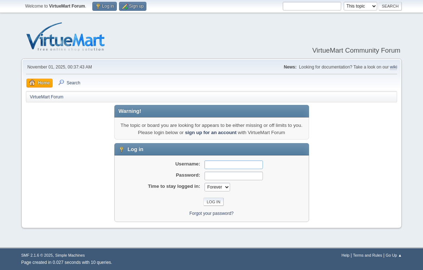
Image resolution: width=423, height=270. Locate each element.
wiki (393, 67)
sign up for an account (211, 132)
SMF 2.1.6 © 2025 (37, 255)
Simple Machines (70, 255)
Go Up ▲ (394, 255)
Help (345, 255)
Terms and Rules (367, 255)
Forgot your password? (211, 213)
